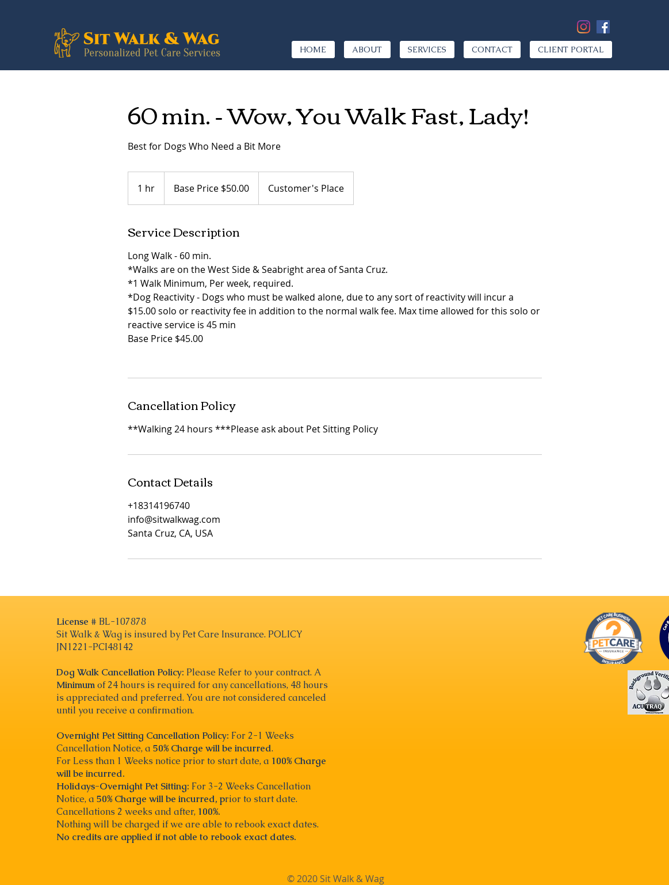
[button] (427, 49)
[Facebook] (603, 26)
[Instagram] (583, 26)
